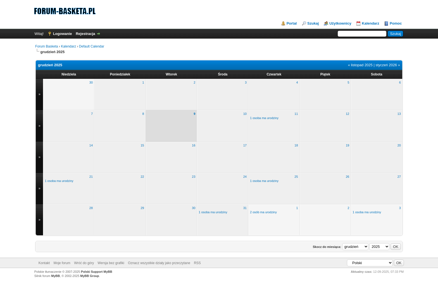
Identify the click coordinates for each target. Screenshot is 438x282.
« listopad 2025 (360, 65)
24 (245, 176)
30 (91, 82)
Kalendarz (370, 23)
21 (91, 176)
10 (245, 113)
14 (91, 145)
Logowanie (62, 34)
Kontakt (44, 263)
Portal (292, 23)
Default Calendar (91, 46)
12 (347, 113)
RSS (197, 263)
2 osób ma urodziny (263, 212)
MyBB (55, 276)
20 (399, 145)
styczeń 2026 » (387, 65)
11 (296, 113)
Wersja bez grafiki (111, 263)
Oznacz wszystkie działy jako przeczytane (159, 263)
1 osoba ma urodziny (264, 118)
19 (347, 145)
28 (91, 208)
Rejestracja (85, 34)
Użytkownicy (340, 23)
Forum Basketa (46, 46)
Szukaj (313, 23)
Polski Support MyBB (96, 271)
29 (142, 208)
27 (399, 176)
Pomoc (396, 23)
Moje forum (62, 263)
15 (142, 145)
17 (245, 145)
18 (296, 145)
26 (347, 176)
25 (296, 176)
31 (245, 208)
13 (399, 113)
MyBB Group (89, 276)
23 (193, 176)
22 (142, 176)
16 (193, 145)
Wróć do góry (84, 263)
